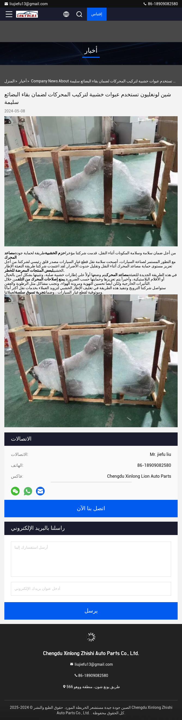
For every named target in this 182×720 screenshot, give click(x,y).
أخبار (23, 81)
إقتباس (96, 14)
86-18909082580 (160, 4)
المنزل (9, 81)
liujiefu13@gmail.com (26, 4)
